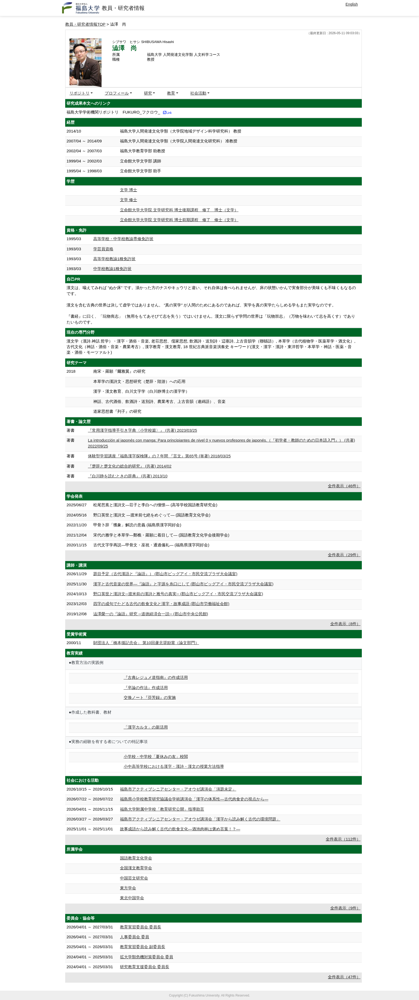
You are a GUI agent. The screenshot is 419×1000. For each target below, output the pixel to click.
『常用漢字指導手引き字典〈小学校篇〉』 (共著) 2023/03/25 (142, 430)
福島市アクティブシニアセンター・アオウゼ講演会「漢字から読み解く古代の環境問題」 (200, 819)
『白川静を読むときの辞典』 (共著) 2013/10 (128, 476)
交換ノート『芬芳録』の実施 (150, 697)
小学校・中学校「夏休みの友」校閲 (156, 756)
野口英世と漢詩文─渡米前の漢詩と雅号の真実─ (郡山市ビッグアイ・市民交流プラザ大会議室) (178, 594)
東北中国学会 (132, 898)
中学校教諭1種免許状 (112, 268)
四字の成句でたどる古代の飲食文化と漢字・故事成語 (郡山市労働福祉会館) (161, 603)
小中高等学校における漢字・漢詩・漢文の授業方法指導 (174, 766)
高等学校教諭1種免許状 (114, 258)
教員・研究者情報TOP (85, 24)
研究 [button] (148, 93)
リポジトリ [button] (79, 93)
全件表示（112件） (343, 839)
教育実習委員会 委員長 (140, 927)
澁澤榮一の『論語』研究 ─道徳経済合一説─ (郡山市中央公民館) (150, 614)
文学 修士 (128, 199)
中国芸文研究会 (134, 878)
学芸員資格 (103, 249)
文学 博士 (128, 190)
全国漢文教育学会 (136, 868)
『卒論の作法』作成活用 (146, 687)
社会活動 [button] (198, 93)
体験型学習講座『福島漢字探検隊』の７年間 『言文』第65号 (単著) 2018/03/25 (159, 456)
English (352, 4)
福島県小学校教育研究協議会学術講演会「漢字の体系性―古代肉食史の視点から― (194, 799)
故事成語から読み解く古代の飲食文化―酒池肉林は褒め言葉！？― (180, 829)
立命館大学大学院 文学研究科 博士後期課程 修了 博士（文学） (179, 210)
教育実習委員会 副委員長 (142, 946)
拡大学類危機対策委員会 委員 (146, 957)
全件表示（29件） (344, 554)
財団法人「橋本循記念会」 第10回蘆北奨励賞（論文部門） (146, 642)
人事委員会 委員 (134, 937)
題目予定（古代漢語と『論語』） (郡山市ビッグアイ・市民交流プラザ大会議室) (165, 573)
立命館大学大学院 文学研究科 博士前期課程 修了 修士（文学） (179, 219)
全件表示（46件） (344, 486)
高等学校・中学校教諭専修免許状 (123, 238)
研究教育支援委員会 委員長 (144, 966)
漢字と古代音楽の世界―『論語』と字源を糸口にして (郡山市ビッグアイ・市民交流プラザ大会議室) (183, 584)
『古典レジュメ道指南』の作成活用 (156, 677)
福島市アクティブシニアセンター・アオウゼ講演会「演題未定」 (178, 789)
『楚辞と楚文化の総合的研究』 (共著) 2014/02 (130, 466)
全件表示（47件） (344, 977)
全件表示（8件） (345, 623)
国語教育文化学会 (136, 858)
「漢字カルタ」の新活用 (146, 727)
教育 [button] (171, 93)
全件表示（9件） (345, 908)
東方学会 (128, 888)
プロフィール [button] (117, 93)
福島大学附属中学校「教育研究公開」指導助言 (162, 809)
